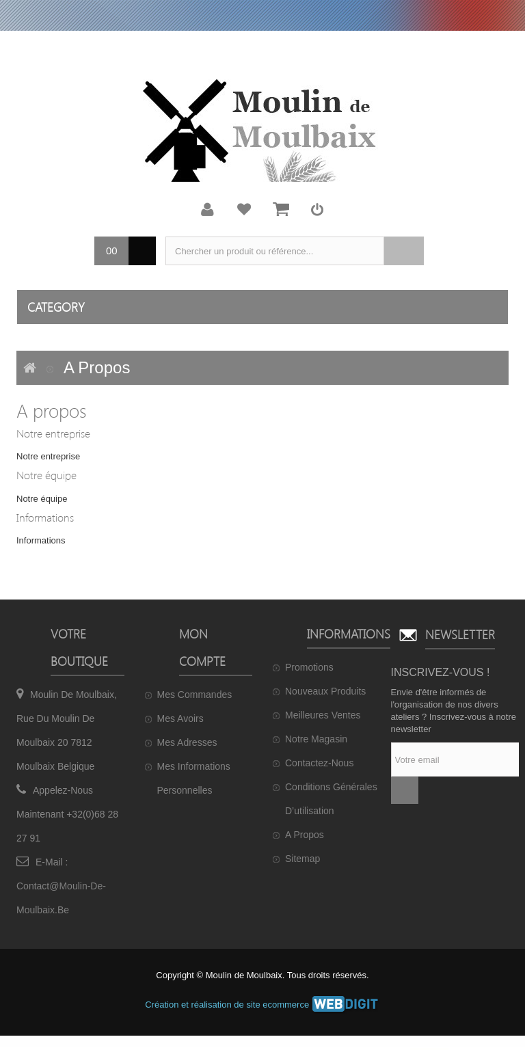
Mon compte (208, 209)
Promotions (309, 667)
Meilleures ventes (323, 715)
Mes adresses (187, 742)
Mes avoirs (180, 718)
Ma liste (244, 209)
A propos (304, 834)
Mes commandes (194, 694)
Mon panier (281, 209)
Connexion (317, 209)
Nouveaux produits (325, 691)
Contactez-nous (319, 762)
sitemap (302, 858)
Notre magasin (316, 739)
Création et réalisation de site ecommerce (262, 1004)
